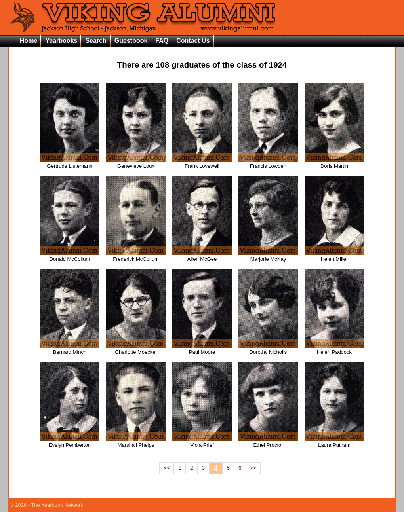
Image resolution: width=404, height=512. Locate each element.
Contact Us (193, 40)
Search (95, 40)
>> (253, 468)
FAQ (161, 40)
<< (167, 468)
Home (28, 40)
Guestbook (131, 40)
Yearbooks (61, 40)
